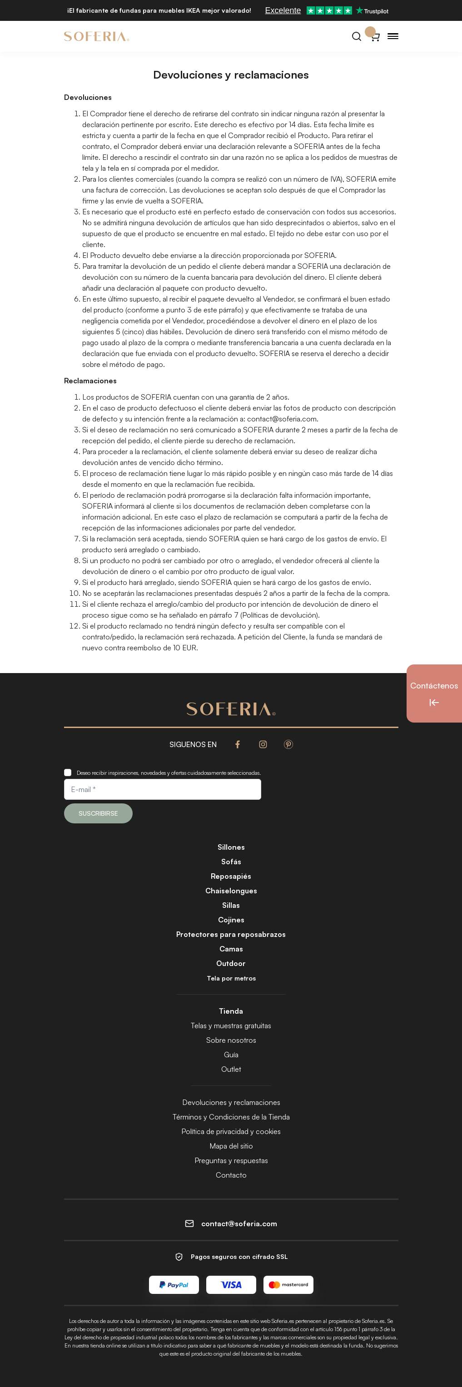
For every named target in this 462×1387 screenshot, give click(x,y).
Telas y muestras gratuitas (231, 1025)
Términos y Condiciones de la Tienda (231, 1116)
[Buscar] (356, 36)
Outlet (231, 1069)
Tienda (231, 1010)
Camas (231, 948)
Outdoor (231, 963)
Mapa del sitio (231, 1145)
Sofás (231, 861)
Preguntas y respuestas (231, 1160)
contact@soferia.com (282, 418)
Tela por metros (231, 978)
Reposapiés (231, 876)
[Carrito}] (374, 36)
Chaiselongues (231, 890)
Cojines (231, 919)
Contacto (231, 1174)
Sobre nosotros (231, 1040)
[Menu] (392, 36)
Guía (231, 1054)
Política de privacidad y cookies (231, 1131)
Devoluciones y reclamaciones (231, 1102)
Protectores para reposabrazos (231, 934)
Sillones (231, 847)
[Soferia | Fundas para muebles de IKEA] (96, 36)
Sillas (231, 905)
